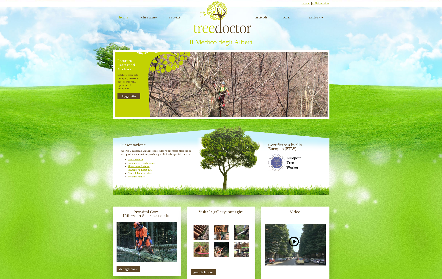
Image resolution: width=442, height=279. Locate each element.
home (123, 17)
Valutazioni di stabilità (140, 170)
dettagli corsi (128, 269)
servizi (174, 17)
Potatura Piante (136, 176)
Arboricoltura (135, 159)
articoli (261, 17)
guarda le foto (203, 272)
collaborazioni (320, 3)
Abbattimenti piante (138, 166)
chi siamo (149, 17)
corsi (286, 17)
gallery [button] (316, 17)
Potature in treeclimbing (141, 163)
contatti (306, 3)
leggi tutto (129, 96)
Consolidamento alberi (140, 173)
